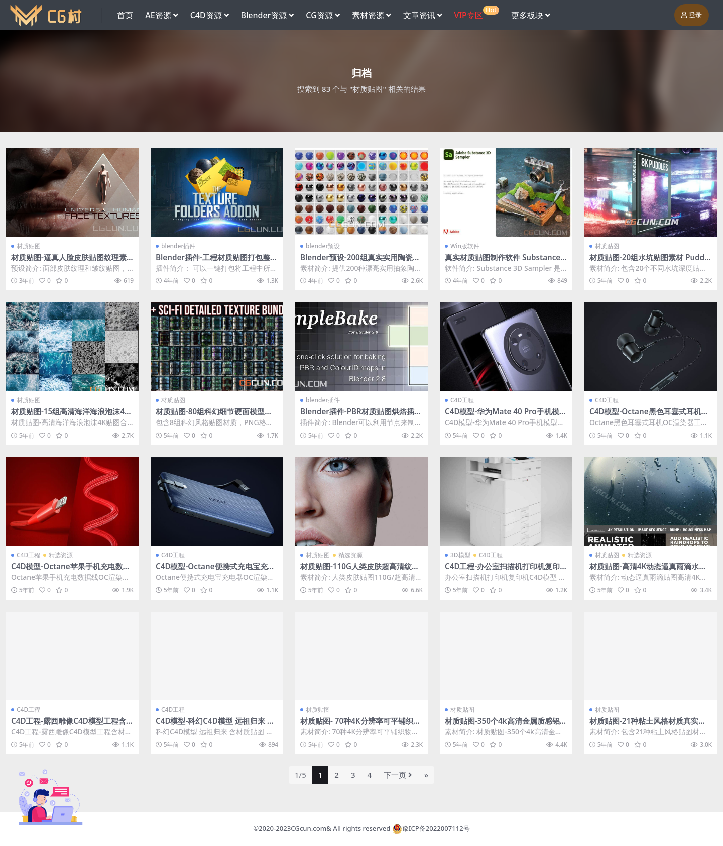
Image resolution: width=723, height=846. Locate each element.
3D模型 (460, 555)
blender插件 (178, 246)
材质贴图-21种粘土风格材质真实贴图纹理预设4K (647, 725)
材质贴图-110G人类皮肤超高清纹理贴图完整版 (359, 570)
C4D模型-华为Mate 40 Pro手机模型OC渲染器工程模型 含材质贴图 (506, 416)
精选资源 (61, 555)
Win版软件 (464, 246)
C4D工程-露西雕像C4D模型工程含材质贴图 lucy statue (72, 725)
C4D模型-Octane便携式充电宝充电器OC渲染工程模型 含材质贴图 (215, 570)
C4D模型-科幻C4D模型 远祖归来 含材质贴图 (215, 725)
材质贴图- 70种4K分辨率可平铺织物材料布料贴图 (360, 725)
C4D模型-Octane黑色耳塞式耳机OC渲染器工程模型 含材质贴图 (648, 416)
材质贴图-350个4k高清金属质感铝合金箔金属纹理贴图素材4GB (506, 725)
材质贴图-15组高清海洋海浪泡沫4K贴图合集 (70, 416)
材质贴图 (29, 246)
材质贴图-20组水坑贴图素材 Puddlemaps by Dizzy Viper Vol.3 (650, 261)
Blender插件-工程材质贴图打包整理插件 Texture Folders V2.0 (217, 261)
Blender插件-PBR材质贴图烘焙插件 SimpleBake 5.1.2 (361, 416)
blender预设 (323, 246)
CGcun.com (308, 828)
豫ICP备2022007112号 (436, 828)
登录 (691, 15)
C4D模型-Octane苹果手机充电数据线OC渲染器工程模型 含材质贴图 (71, 570)
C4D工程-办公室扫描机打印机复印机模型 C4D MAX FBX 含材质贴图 (502, 570)
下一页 (398, 775)
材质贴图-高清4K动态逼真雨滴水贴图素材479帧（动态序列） (647, 570)
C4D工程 (462, 400)
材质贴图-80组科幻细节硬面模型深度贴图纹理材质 (214, 416)
